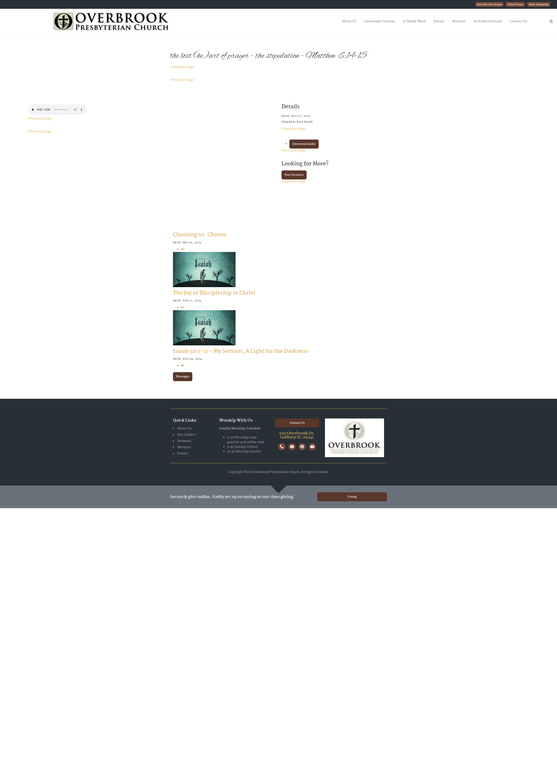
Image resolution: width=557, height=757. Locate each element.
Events (439, 21)
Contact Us (518, 21)
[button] (551, 21)
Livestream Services (379, 21)
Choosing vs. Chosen (200, 235)
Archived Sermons (487, 21)
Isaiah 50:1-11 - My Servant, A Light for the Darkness (240, 351)
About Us (349, 21)
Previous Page (182, 67)
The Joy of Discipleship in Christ (214, 293)
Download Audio (304, 144)
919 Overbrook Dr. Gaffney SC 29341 (297, 435)
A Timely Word (414, 21)
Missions (459, 21)
